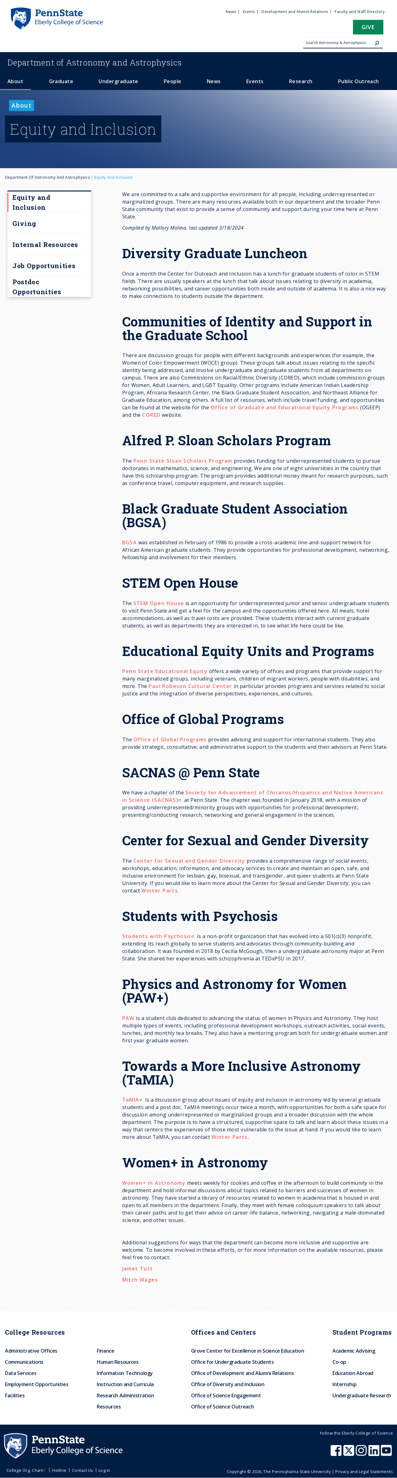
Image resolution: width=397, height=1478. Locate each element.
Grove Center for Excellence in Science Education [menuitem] (247, 1350)
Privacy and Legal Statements (364, 1471)
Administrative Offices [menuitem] (31, 1350)
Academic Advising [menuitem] (353, 1350)
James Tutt (137, 1268)
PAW (128, 1018)
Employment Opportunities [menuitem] (36, 1384)
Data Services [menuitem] (20, 1373)
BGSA (129, 542)
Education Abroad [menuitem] (352, 1373)
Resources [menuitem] (109, 1406)
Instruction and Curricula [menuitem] (125, 1384)
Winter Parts (159, 890)
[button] (368, 29)
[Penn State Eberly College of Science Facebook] (337, 1453)
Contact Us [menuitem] (82, 1470)
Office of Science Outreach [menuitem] (222, 1406)
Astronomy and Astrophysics (94, 62)
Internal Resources (45, 244)
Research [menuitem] (301, 81)
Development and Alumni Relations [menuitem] (294, 11)
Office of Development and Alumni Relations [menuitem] (242, 1373)
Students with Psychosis (159, 936)
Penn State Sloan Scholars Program (183, 460)
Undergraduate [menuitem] (118, 81)
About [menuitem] (15, 81)
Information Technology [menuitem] (125, 1373)
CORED (151, 414)
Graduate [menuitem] (61, 81)
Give (368, 27)
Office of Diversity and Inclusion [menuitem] (228, 1384)
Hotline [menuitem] (59, 1470)
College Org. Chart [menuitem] (27, 1470)
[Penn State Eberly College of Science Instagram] (362, 1453)
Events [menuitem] (249, 11)
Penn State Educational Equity (165, 671)
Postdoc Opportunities (36, 286)
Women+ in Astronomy (154, 1182)
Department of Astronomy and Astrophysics (47, 177)
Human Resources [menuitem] (118, 1362)
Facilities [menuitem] (15, 1395)
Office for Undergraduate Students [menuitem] (232, 1362)
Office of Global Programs (170, 739)
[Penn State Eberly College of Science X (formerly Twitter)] (349, 1453)
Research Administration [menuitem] (125, 1395)
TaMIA (133, 1099)
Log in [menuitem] (104, 1470)
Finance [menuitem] (105, 1350)
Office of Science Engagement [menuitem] (226, 1395)
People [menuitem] (172, 81)
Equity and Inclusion (31, 202)
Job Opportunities (43, 265)
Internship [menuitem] (344, 1384)
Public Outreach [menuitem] (358, 81)
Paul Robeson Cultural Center (190, 686)
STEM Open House (158, 603)
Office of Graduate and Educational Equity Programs (285, 407)
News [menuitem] (231, 11)
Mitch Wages (140, 1279)
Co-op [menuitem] (339, 1362)
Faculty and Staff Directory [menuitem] (360, 11)
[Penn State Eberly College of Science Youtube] (387, 1453)
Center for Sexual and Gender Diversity (189, 860)
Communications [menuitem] (24, 1362)
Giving (24, 223)
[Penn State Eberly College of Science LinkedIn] (374, 1453)
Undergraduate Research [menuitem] (361, 1395)
